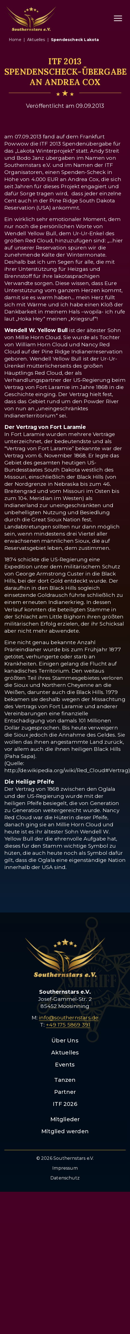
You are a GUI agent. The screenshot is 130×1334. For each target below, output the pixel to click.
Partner (65, 1092)
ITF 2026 (65, 1104)
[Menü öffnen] (118, 18)
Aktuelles (65, 1052)
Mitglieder (65, 1119)
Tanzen (65, 1080)
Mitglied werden (65, 1131)
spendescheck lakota (75, 39)
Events (65, 1064)
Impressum (65, 1168)
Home (15, 39)
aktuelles (36, 39)
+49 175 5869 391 (68, 1025)
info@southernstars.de (68, 1018)
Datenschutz (65, 1178)
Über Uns (65, 1040)
